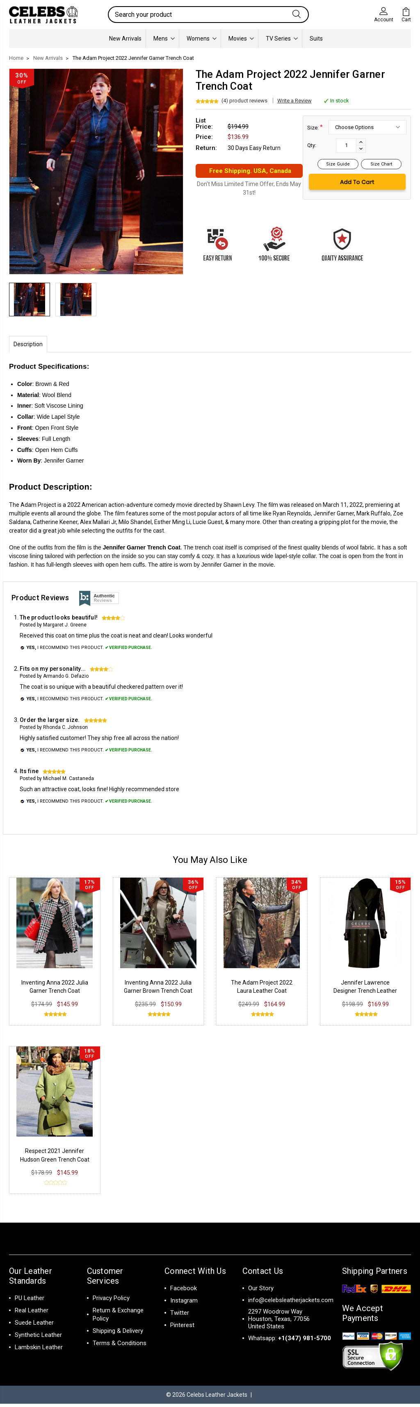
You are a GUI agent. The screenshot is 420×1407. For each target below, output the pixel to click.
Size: (315, 127)
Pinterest (182, 1328)
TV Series (282, 38)
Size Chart (381, 164)
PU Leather (29, 1301)
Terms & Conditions (119, 1346)
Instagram (184, 1303)
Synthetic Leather (38, 1338)
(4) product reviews (244, 101)
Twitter (179, 1316)
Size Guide (338, 164)
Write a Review (294, 101)
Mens (164, 38)
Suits (316, 38)
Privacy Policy (111, 1301)
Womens (202, 38)
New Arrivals (125, 38)
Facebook (183, 1291)
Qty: (311, 145)
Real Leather (31, 1313)
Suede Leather (34, 1326)
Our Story (261, 1291)
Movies (241, 38)
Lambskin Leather (39, 1350)
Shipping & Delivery (118, 1334)
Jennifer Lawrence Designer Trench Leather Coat (365, 994)
